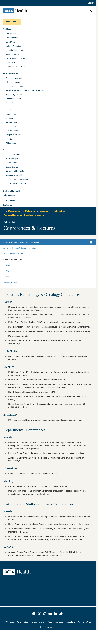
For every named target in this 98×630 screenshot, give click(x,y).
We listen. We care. (85, 622)
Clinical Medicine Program (13, 254)
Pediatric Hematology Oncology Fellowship (23, 215)
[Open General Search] (90, 3)
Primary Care (11, 118)
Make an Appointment (14, 46)
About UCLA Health (13, 154)
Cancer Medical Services (15, 58)
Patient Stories (11, 163)
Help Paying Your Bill (14, 95)
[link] (34, 614)
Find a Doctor (11, 34)
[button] (48, 191)
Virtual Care (10, 42)
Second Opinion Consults (15, 50)
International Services (14, 99)
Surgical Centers (12, 131)
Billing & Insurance (13, 82)
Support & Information (14, 86)
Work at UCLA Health (14, 175)
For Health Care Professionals (17, 179)
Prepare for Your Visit (14, 78)
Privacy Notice (22, 622)
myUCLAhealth (9, 200)
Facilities (6, 265)
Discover (6, 150)
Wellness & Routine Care (15, 67)
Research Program (10, 282)
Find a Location (12, 38)
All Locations (11, 143)
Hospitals (9, 139)
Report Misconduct (55, 622)
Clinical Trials (11, 63)
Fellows (6, 276)
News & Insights (12, 159)
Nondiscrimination (38, 622)
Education (44, 211)
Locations (7, 110)
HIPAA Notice (8, 622)
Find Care (7, 29)
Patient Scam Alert (13, 103)
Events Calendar (12, 167)
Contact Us (7, 205)
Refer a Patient (9, 195)
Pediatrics (30, 211)
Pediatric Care (11, 122)
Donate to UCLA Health (15, 171)
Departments (14, 211)
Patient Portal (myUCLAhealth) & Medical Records (25, 90)
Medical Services (12, 54)
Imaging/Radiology (13, 135)
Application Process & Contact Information (19, 248)
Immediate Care (12, 114)
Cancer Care (11, 127)
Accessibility (70, 622)
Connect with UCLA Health (16, 183)
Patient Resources (10, 73)
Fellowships (59, 211)
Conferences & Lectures (12, 259)
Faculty (6, 271)
